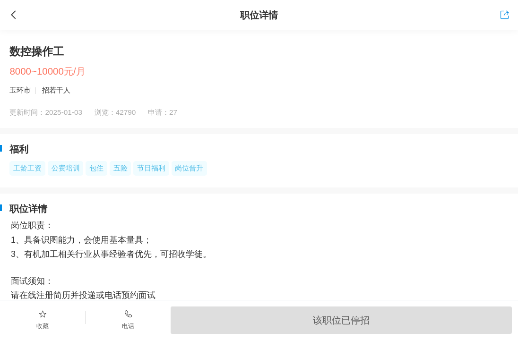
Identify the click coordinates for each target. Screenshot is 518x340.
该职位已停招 (341, 319)
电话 (128, 319)
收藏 (43, 319)
